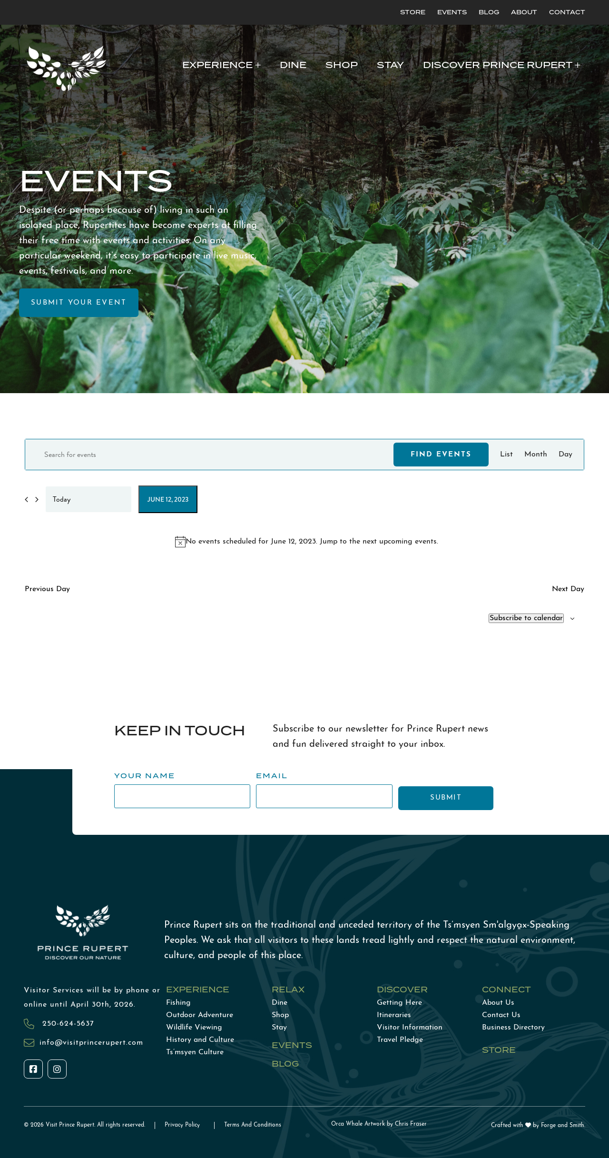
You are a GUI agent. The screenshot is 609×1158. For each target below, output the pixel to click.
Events (452, 12)
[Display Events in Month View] (535, 454)
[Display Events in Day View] (565, 454)
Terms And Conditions (252, 1125)
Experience (217, 64)
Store (412, 12)
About (524, 12)
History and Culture (200, 1040)
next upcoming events (400, 541)
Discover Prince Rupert (497, 64)
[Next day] (37, 499)
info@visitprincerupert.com (91, 1043)
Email (272, 776)
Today (61, 499)
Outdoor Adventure (199, 1015)
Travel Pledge (400, 1040)
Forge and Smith (562, 1125)
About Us (498, 1003)
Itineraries (394, 1015)
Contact (567, 12)
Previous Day (47, 589)
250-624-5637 (66, 1024)
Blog (489, 12)
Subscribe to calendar (526, 618)
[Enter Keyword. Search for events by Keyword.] (209, 454)
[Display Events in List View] (506, 454)
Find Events (441, 454)
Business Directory (513, 1027)
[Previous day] (26, 499)
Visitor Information (409, 1027)
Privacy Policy (182, 1125)
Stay (390, 64)
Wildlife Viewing (194, 1027)
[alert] (306, 541)
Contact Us (501, 1015)
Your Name (144, 776)
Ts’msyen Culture (195, 1052)
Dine (293, 64)
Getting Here (399, 1003)
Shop (341, 64)
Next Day (568, 589)
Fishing (178, 1003)
